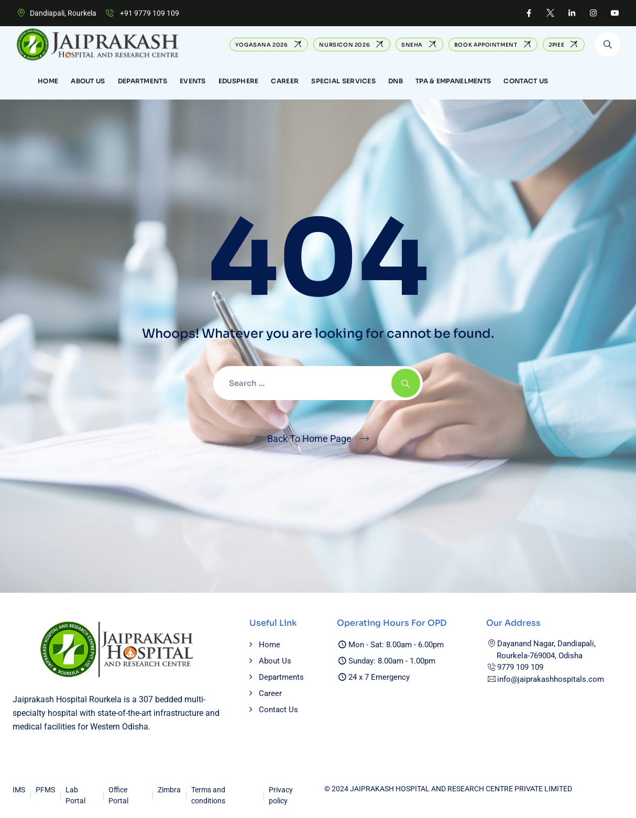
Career (270, 693)
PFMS (45, 790)
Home (48, 81)
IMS (19, 790)
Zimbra (169, 790)
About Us (88, 81)
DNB (395, 81)
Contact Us (525, 81)
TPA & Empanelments (453, 81)
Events (193, 81)
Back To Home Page (309, 438)
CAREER (285, 81)
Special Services (343, 81)
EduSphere (238, 81)
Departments (142, 81)
